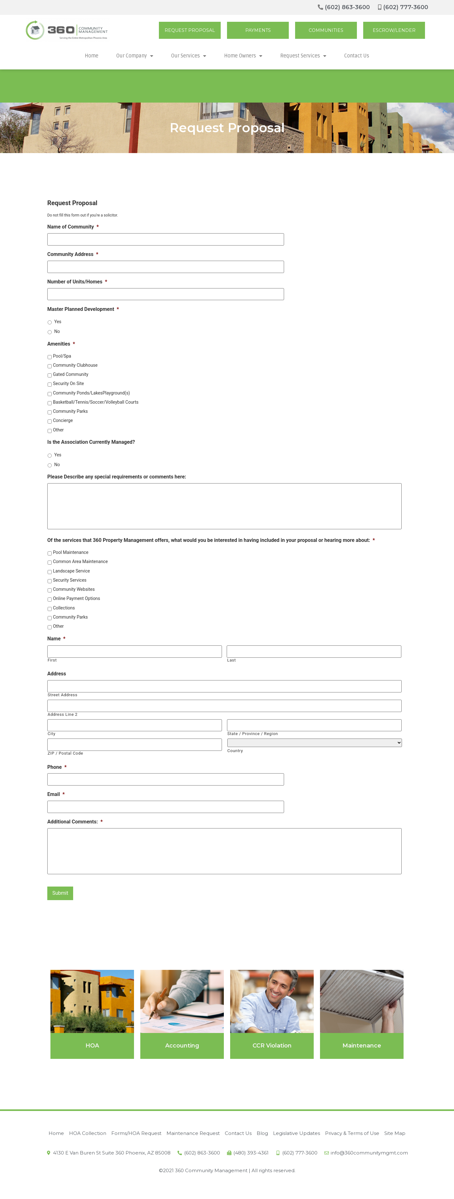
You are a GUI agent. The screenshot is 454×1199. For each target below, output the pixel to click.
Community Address (72, 253)
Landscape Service (71, 572)
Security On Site (68, 380)
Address (56, 675)
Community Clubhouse (75, 362)
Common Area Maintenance (80, 563)
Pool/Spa (62, 353)
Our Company (134, 56)
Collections (64, 609)
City (51, 732)
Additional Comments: (75, 817)
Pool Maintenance (70, 554)
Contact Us (356, 56)
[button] (190, 30)
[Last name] (314, 653)
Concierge (63, 417)
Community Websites (74, 591)
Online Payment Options (76, 600)
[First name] (134, 653)
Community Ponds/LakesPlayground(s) (91, 390)
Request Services (303, 56)
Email (56, 791)
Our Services (188, 56)
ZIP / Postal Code (65, 751)
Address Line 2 (63, 713)
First (52, 661)
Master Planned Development (83, 306)
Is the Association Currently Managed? (91, 439)
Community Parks (70, 408)
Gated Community (70, 371)
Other (58, 427)
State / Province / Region (252, 732)
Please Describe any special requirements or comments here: (116, 474)
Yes (57, 319)
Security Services (69, 582)
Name (56, 640)
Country (235, 749)
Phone (57, 764)
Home (91, 56)
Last (231, 661)
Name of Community (73, 227)
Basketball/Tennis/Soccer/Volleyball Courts (95, 399)
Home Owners (243, 56)
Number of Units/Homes (77, 280)
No (57, 328)
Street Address (63, 695)
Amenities (61, 341)
